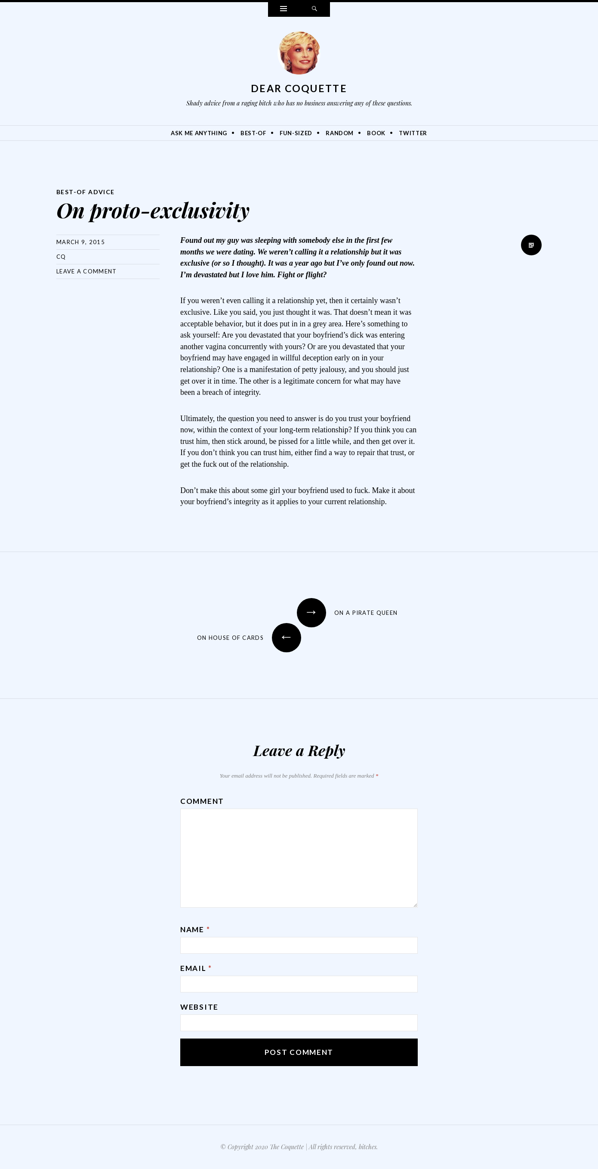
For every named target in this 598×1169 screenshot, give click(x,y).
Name (195, 929)
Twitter (413, 133)
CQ (61, 256)
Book (376, 133)
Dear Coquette (299, 88)
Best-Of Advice (85, 191)
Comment (202, 801)
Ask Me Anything (199, 133)
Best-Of (253, 133)
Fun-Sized (296, 133)
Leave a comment (86, 271)
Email (196, 968)
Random (340, 133)
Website (199, 1006)
